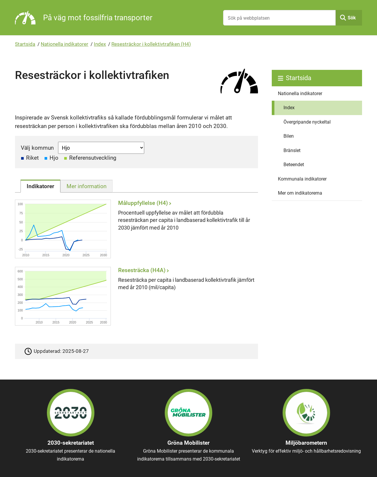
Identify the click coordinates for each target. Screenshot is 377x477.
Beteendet (293, 164)
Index (100, 44)
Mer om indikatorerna (300, 193)
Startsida (25, 44)
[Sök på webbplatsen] (279, 18)
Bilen (288, 136)
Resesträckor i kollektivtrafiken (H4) (151, 44)
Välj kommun (37, 147)
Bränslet (291, 150)
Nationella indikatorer (64, 44)
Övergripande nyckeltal (307, 122)
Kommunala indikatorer (302, 179)
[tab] (40, 186)
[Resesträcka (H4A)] (134, 296)
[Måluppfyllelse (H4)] (134, 229)
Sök (352, 18)
